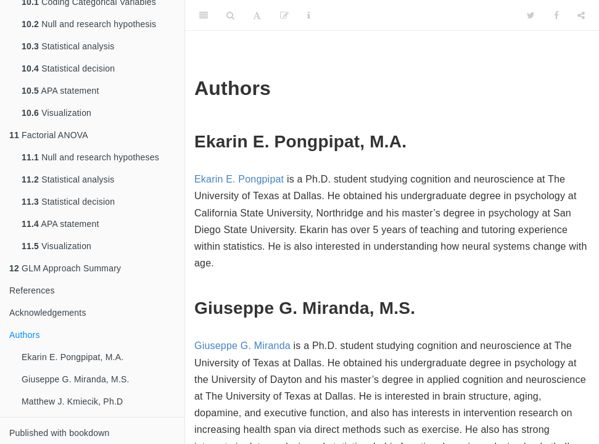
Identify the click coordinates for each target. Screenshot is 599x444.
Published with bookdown (59, 433)
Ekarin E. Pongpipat (239, 179)
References (32, 290)
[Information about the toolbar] (309, 15)
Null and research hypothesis (89, 24)
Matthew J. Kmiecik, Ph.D (72, 401)
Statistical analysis (68, 46)
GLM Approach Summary (65, 268)
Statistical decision (68, 68)
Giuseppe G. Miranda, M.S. (76, 379)
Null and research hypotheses (90, 157)
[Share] (581, 15)
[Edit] (284, 15)
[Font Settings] (257, 15)
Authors (24, 335)
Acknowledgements (47, 313)
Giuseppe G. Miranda (242, 345)
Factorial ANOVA (48, 135)
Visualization (56, 113)
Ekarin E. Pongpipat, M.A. (74, 357)
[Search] (230, 15)
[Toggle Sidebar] (203, 15)
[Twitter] (531, 15)
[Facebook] (556, 15)
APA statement (60, 91)
